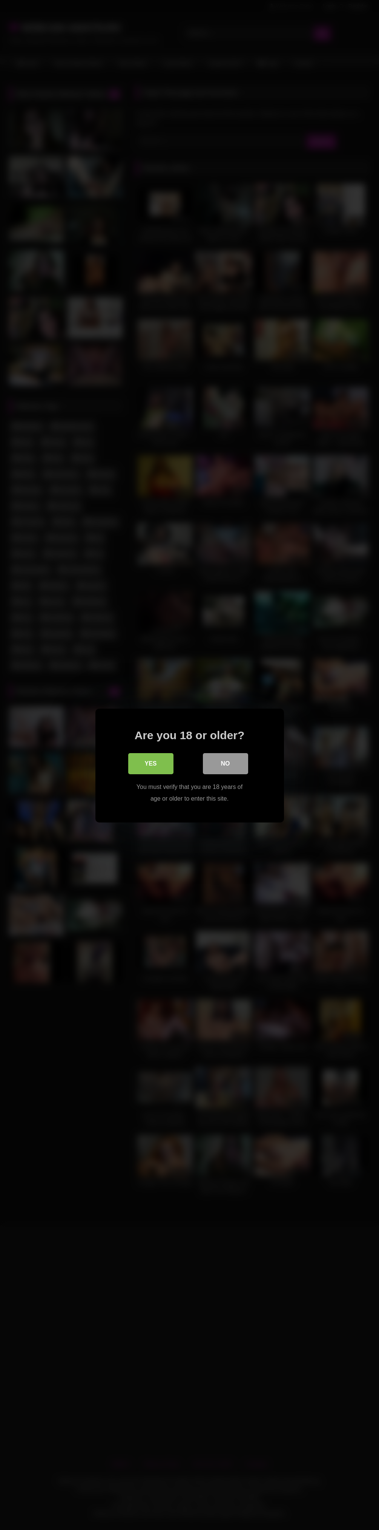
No (225, 763)
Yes (150, 763)
